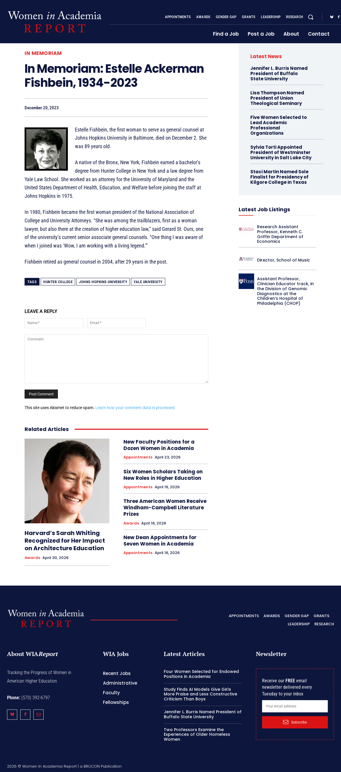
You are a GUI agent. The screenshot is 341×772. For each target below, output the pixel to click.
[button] (311, 17)
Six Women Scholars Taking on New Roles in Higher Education (163, 475)
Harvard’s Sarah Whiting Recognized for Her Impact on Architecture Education (65, 540)
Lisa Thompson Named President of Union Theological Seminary (277, 98)
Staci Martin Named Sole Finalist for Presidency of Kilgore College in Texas (279, 177)
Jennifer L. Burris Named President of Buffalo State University (279, 73)
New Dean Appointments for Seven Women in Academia (160, 540)
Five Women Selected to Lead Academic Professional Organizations (278, 125)
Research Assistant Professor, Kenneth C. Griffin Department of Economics (280, 234)
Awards (32, 557)
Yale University (148, 282)
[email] (295, 706)
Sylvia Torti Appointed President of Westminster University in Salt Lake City (280, 152)
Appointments (137, 457)
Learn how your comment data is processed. (135, 407)
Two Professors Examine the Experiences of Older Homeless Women (197, 734)
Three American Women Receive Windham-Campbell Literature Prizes (164, 507)
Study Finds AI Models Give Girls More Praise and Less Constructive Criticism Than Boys (200, 694)
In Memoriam (43, 53)
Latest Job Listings (264, 209)
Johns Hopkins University (103, 282)
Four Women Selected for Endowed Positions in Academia (201, 674)
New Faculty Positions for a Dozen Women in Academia (158, 445)
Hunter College (58, 282)
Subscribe (295, 722)
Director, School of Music (283, 260)
